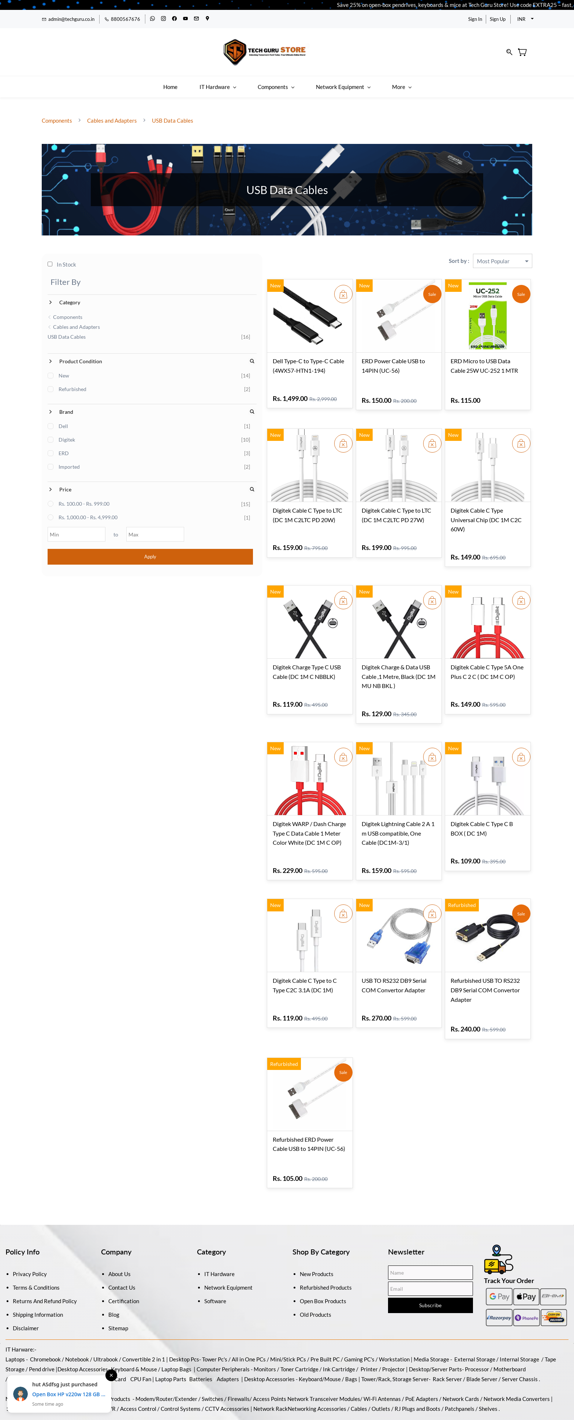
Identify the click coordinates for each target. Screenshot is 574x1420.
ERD (64, 446)
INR (521, 19)
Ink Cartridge (339, 1324)
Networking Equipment (33, 1354)
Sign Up (498, 19)
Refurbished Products (326, 1242)
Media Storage (432, 1314)
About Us (119, 1229)
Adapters (228, 1334)
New (64, 368)
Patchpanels (459, 1364)
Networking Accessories (317, 1364)
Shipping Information (38, 1270)
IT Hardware (219, 1229)
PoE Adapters (422, 1354)
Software (215, 1256)
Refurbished (73, 382)
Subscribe (430, 1260)
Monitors (265, 1324)
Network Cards (461, 1354)
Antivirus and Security (170, 1383)
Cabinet (43, 1334)
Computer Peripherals (223, 1324)
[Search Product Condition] (153, 354)
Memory (19, 1334)
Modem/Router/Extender (166, 1354)
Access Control (138, 1364)
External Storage (474, 1314)
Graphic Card (110, 1334)
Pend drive (42, 1324)
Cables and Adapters (112, 113)
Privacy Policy (30, 1229)
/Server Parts (445, 1324)
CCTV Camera (67, 1364)
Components (57, 113)
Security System (26, 1364)
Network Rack (270, 1364)
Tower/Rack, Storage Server (395, 1334)
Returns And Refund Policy (45, 1256)
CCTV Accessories (227, 1364)
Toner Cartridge (299, 1324)
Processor (477, 1324)
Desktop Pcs (184, 1314)
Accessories (93, 1324)
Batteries (200, 1334)
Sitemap (118, 1283)
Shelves (488, 1364)
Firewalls (239, 1354)
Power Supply (73, 1334)
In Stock (62, 257)
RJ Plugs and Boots (417, 1364)
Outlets (381, 1364)
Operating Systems (116, 1383)
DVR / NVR (102, 1364)
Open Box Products (323, 1256)
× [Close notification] (111, 1375)
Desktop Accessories (269, 1334)
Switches (213, 1354)
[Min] (70, 527)
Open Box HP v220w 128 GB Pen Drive (68, 1394)
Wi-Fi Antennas (383, 1354)
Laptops (15, 1314)
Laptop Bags (176, 1324)
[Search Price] (153, 482)
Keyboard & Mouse (134, 1324)
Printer (369, 1324)
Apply (101, 550)
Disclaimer (26, 1283)
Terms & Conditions (36, 1242)
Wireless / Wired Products (98, 1354)
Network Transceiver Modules (323, 1354)
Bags (351, 1334)
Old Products (315, 1270)
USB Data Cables (172, 113)
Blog (113, 1270)
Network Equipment (228, 1242)
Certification (123, 1256)
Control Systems (181, 1364)
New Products (316, 1229)
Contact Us (121, 1242)
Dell (63, 419)
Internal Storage (519, 1314)
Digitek (67, 433)
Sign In (475, 19)
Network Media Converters (516, 1354)
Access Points (269, 1354)
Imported (69, 460)
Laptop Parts (170, 1334)
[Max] (132, 527)
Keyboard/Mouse (320, 1334)
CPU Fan (140, 1334)
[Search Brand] (153, 404)
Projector (393, 1324)
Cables (359, 1364)
